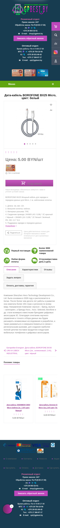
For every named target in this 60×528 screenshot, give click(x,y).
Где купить (54, 468)
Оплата (25, 468)
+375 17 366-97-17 (34, 57)
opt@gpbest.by (36, 60)
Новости (43, 459)
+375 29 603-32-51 (30, 31)
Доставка (39, 468)
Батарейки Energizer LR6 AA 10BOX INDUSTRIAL (15, 350)
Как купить (10, 468)
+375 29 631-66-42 (34, 55)
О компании (11, 459)
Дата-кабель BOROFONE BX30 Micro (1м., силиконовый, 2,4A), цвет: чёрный (38, 350)
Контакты (28, 459)
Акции (56, 459)
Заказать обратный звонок (30, 38)
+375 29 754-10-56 (35, 52)
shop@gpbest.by (36, 34)
